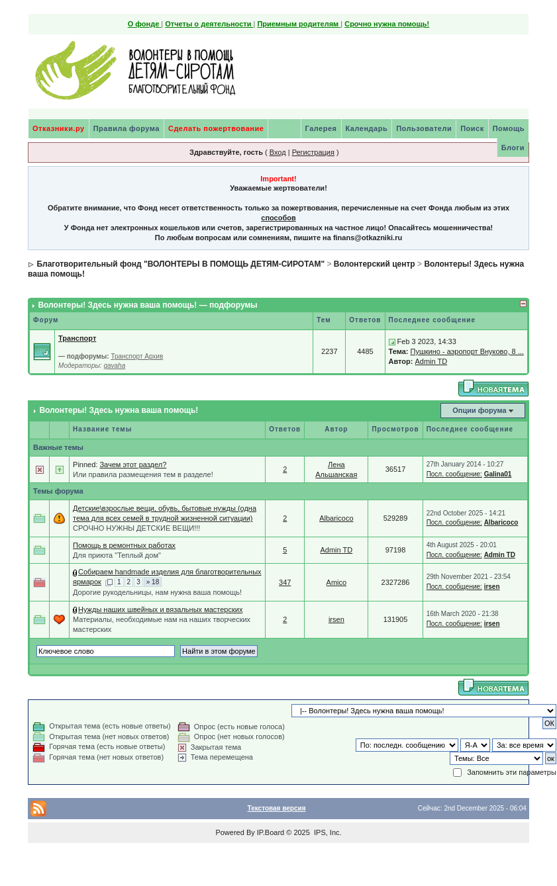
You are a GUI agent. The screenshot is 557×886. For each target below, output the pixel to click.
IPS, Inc (327, 832)
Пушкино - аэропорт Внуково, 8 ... (466, 351)
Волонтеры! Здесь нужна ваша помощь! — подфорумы (147, 305)
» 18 (152, 582)
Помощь (509, 128)
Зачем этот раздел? (132, 464)
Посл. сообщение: (454, 474)
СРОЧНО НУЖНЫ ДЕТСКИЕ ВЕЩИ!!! (136, 528)
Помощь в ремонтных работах (124, 545)
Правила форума (126, 128)
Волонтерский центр (374, 264)
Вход (278, 152)
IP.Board (270, 832)
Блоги (513, 148)
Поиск (472, 128)
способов (278, 218)
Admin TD (431, 361)
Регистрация (313, 152)
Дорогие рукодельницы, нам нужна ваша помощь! (157, 592)
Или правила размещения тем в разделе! (143, 474)
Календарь (367, 128)
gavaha (114, 365)
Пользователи (424, 128)
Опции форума (479, 410)
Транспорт (77, 338)
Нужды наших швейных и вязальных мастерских (160, 609)
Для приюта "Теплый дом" (117, 555)
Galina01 (498, 474)
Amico (337, 582)
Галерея (321, 128)
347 (285, 582)
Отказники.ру (58, 128)
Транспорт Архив (137, 356)
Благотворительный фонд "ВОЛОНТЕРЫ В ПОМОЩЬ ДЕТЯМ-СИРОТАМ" (180, 264)
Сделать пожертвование (216, 128)
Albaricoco (336, 518)
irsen (492, 586)
